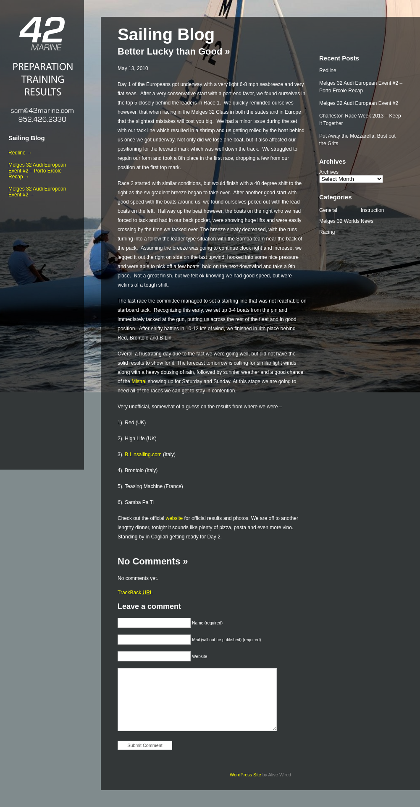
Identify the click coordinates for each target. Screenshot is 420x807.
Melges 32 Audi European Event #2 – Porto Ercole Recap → (37, 171)
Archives (329, 172)
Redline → (20, 153)
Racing (327, 232)
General (328, 210)
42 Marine (42, 33)
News (367, 221)
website (174, 518)
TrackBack (135, 592)
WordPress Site (245, 774)
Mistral (138, 381)
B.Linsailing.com (143, 454)
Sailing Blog (26, 137)
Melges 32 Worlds (339, 221)
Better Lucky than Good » (174, 51)
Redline (327, 70)
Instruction (372, 210)
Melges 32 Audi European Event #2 (358, 103)
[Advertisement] (42, 332)
